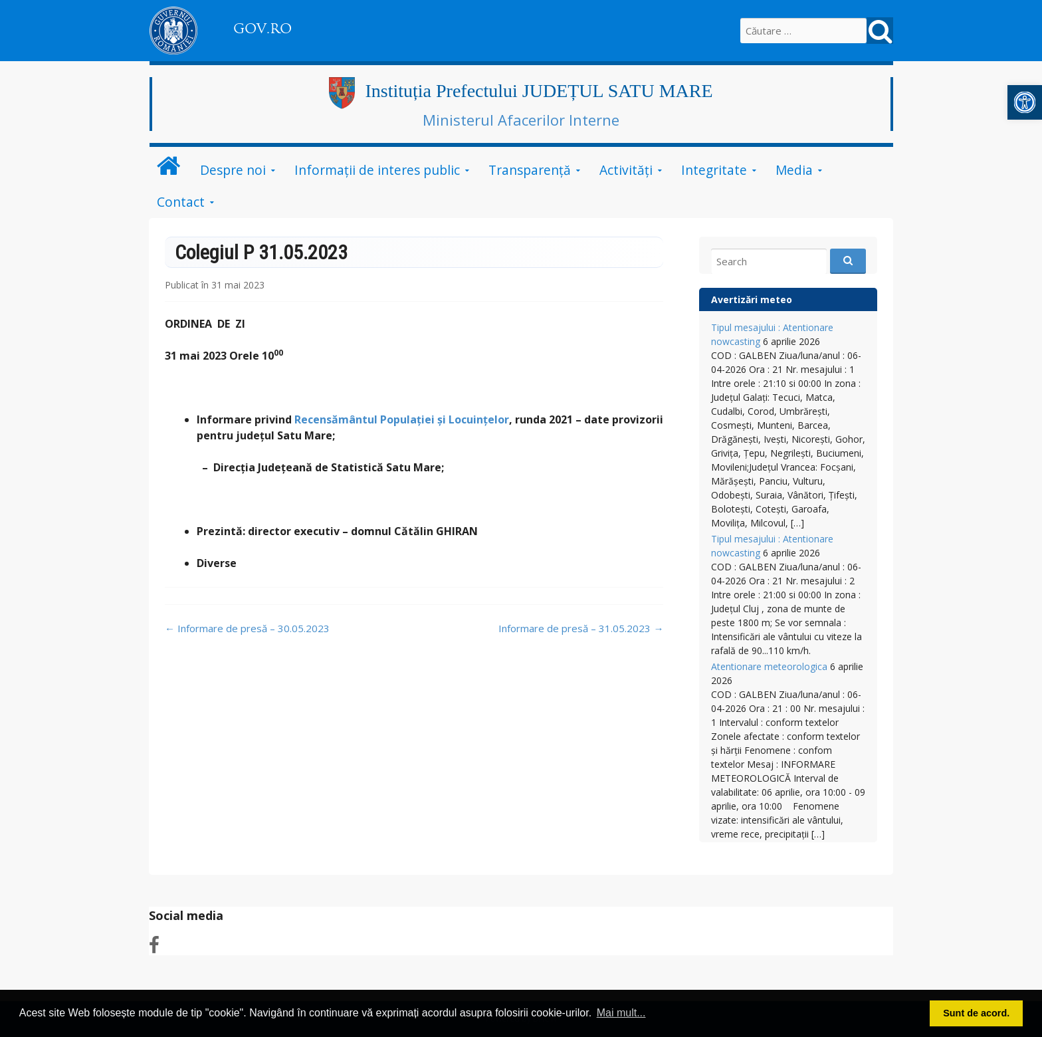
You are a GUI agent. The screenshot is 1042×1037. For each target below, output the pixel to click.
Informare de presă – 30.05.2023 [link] (247, 628)
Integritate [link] (714, 170)
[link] (1024, 102)
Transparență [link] (529, 170)
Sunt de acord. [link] (976, 1013)
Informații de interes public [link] (377, 170)
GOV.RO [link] (262, 28)
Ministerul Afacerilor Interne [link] (521, 120)
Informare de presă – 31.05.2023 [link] (580, 628)
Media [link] (794, 170)
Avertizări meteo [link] (751, 299)
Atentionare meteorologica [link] (769, 666)
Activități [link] (626, 170)
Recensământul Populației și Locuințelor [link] (401, 419)
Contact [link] (181, 202)
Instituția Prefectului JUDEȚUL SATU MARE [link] (538, 90)
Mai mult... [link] (621, 1012)
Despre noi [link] (233, 170)
